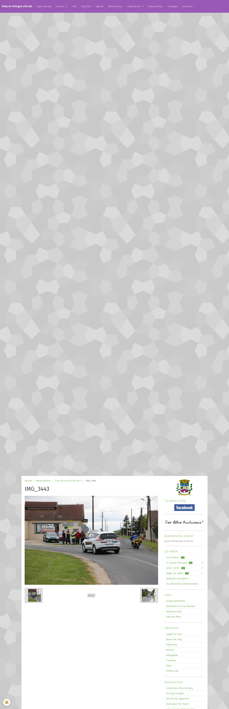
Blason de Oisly (174, 639)
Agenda (99, 6)
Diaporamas (134, 6)
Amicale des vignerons (177, 698)
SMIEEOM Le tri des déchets (180, 606)
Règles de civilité (177, 573)
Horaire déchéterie (175, 600)
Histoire (170, 649)
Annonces (187, 6)
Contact (60, 6)
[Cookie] (6, 702)
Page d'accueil (44, 6)
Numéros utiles (174, 611)
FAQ (74, 6)
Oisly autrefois (155, 6)
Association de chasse (177, 703)
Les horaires (175, 557)
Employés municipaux (177, 578)
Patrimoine (171, 644)
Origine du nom (174, 634)
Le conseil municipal (179, 562)
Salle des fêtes (173, 616)
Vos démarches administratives (182, 583)
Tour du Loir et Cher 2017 (68, 480)
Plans (169, 665)
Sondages (172, 6)
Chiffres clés (172, 670)
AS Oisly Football (174, 693)
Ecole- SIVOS (175, 567)
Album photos (115, 6)
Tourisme (171, 660)
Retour (91, 595)
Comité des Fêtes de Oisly (179, 688)
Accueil (28, 480)
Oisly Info (86, 6)
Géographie (172, 655)
